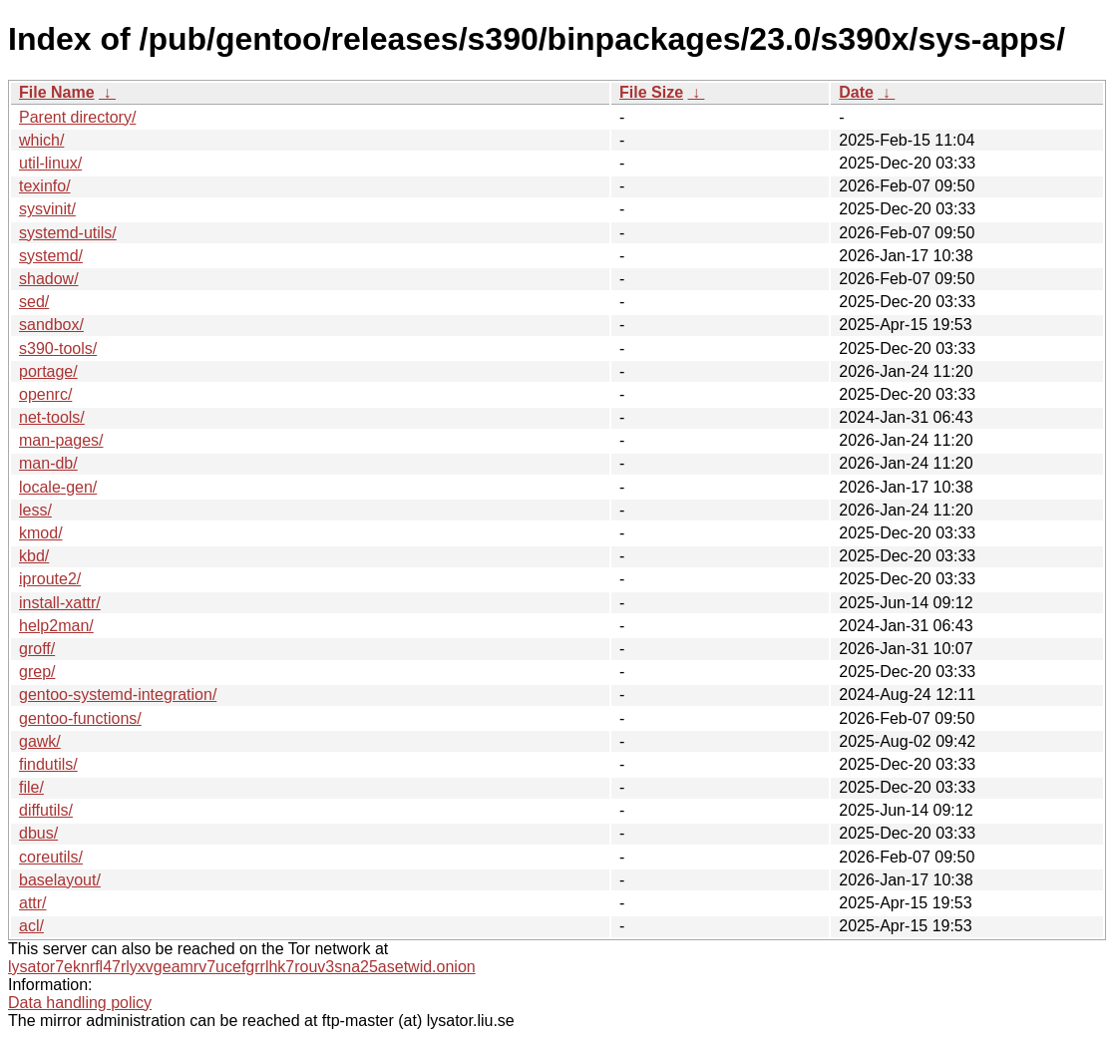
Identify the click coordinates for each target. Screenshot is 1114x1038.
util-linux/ (50, 163)
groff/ (37, 648)
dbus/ (38, 833)
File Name (57, 92)
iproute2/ (50, 578)
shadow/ (49, 278)
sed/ (34, 301)
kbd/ (34, 555)
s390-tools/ (58, 348)
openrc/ (45, 394)
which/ (41, 140)
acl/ (31, 925)
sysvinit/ (47, 208)
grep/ (37, 671)
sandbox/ (51, 324)
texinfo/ (45, 185)
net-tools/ (52, 417)
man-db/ (48, 463)
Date (856, 92)
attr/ (33, 902)
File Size (651, 92)
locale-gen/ (58, 487)
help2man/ (56, 625)
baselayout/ (60, 879)
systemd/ (51, 255)
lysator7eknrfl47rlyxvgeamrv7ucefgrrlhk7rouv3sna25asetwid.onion (242, 966)
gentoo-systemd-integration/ (117, 694)
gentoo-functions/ (80, 718)
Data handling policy (80, 1002)
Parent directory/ (77, 117)
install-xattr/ (60, 602)
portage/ (48, 371)
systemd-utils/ (68, 232)
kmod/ (41, 532)
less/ (35, 510)
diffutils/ (46, 810)
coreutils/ (51, 857)
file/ (31, 787)
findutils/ (48, 764)
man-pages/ (61, 440)
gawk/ (40, 741)
